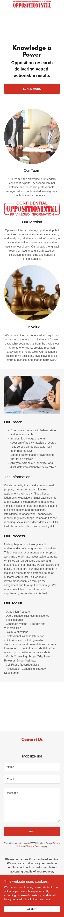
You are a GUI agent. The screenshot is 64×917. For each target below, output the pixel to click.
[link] (32, 2)
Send (32, 831)
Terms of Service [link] (34, 846)
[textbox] (32, 767)
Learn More (32, 88)
